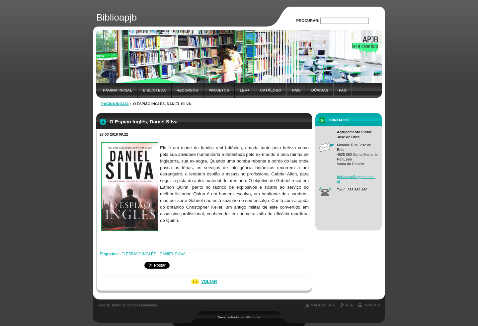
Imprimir (371, 305)
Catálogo (270, 90)
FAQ (343, 90)
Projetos (218, 90)
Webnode (253, 317)
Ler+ (244, 90)
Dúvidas (319, 90)
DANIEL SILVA (173, 254)
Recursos (187, 90)
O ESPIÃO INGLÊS (138, 254)
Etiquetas (109, 254)
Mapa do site (323, 305)
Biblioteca (154, 90)
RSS (349, 305)
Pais (296, 90)
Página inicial (117, 90)
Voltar (209, 281)
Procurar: (308, 21)
